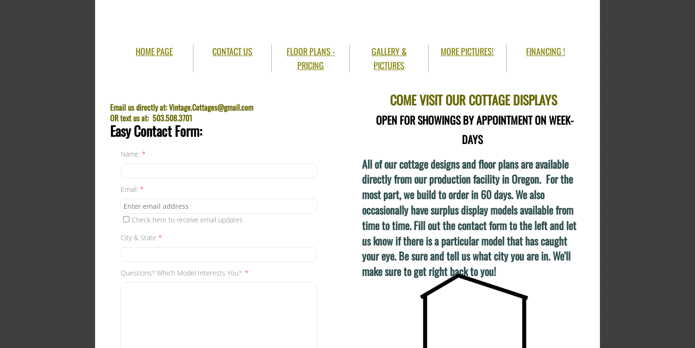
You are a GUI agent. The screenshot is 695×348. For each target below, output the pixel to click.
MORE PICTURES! (467, 51)
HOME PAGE (154, 51)
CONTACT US (232, 51)
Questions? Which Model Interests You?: (185, 272)
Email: (132, 189)
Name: (133, 154)
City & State (141, 237)
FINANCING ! (545, 51)
